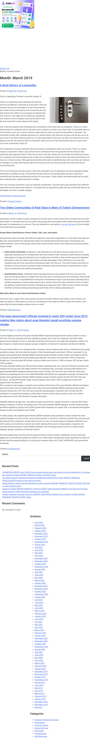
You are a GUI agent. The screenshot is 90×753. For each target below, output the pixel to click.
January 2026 (40, 531)
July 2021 (39, 622)
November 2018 (41, 705)
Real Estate (39, 731)
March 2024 (39, 580)
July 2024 (39, 572)
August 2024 (40, 569)
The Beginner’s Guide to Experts (13, 196)
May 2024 (39, 578)
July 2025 (39, 547)
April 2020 (39, 660)
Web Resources (14, 310)
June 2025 (39, 550)
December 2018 (41, 702)
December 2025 (41, 534)
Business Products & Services (47, 720)
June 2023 (39, 602)
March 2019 (39, 694)
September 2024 (41, 567)
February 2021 (40, 633)
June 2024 (39, 575)
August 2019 (40, 682)
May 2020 (39, 658)
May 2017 (39, 707)
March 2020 (39, 663)
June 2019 (39, 685)
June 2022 (39, 619)
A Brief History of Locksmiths (18, 85)
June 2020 (39, 655)
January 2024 (40, 583)
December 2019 (41, 671)
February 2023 (40, 614)
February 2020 (40, 666)
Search (5, 454)
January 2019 (40, 699)
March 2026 (39, 525)
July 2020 (39, 652)
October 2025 (40, 539)
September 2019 (41, 680)
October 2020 (40, 644)
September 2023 (41, 594)
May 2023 (39, 605)
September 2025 (41, 542)
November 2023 (41, 589)
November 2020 (41, 641)
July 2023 (39, 600)
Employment (40, 723)
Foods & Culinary (15, 201)
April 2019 (39, 691)
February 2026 (40, 528)
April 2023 (39, 608)
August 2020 (40, 649)
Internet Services (41, 728)
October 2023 (40, 591)
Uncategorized (14, 449)
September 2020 (41, 647)
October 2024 (40, 564)
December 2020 (41, 638)
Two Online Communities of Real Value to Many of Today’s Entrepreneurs (45, 207)
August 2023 (40, 597)
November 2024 (41, 561)
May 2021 (39, 625)
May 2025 (39, 553)
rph (25, 91)
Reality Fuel (4, 68)
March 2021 (39, 630)
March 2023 (39, 611)
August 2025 (40, 545)
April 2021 (39, 627)
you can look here (68, 224)
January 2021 (40, 636)
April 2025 (39, 556)
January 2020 (40, 669)
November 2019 (41, 674)
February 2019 (40, 696)
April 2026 (39, 522)
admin (26, 330)
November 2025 (41, 536)
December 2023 (41, 586)
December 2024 (41, 558)
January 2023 (40, 616)
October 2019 (40, 677)
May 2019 (39, 688)
